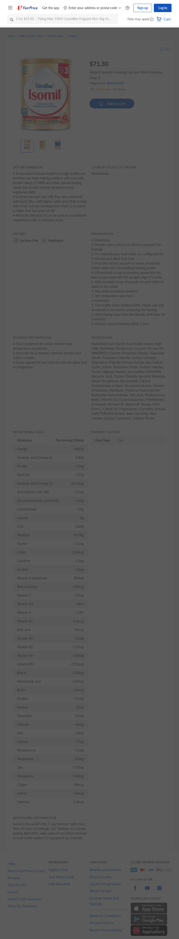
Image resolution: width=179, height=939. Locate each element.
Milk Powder (55, 36)
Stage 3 (72, 36)
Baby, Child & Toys (31, 36)
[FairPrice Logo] (28, 8)
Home (11, 36)
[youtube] (147, 891)
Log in (162, 8)
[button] (152, 19)
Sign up (142, 8)
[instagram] (159, 891)
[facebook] (135, 891)
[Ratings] (108, 89)
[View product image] (27, 145)
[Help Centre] (127, 8)
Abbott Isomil (115, 83)
